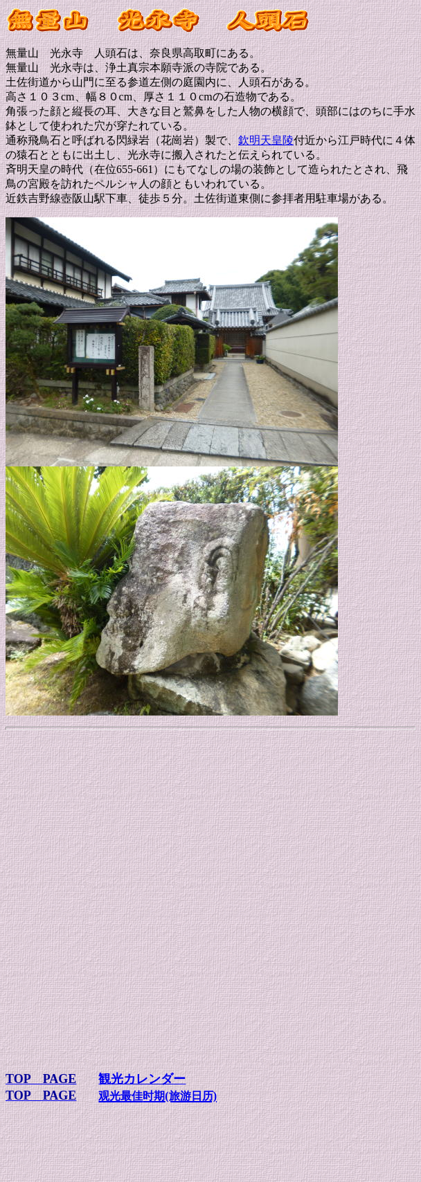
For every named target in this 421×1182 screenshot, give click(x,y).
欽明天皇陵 (266, 140)
